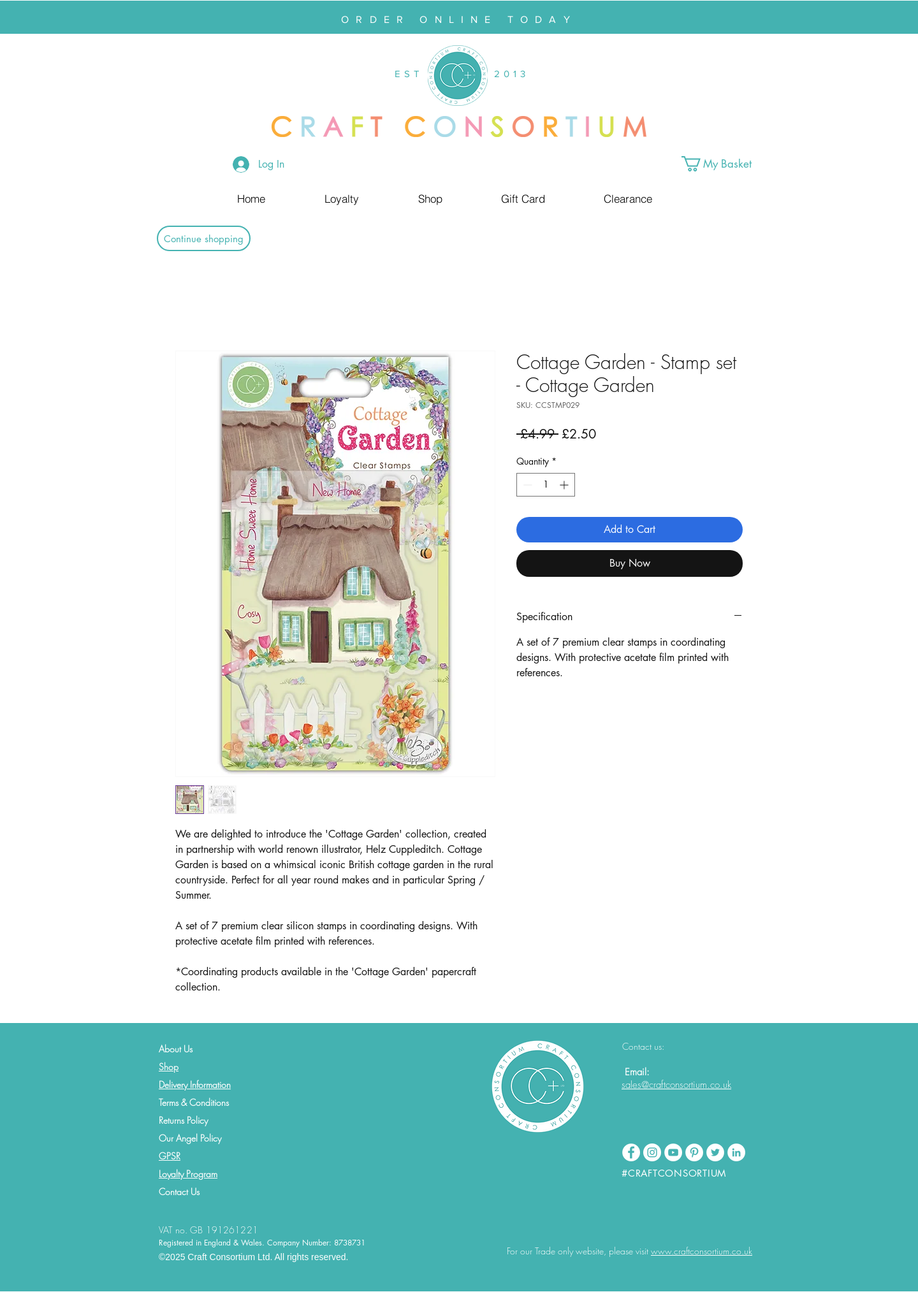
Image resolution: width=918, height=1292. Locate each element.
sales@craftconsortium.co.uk (676, 1084)
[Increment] (565, 485)
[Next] (846, 17)
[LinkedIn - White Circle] (736, 1152)
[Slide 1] (453, 2)
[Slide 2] (465, 2)
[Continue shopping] (204, 238)
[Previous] (72, 17)
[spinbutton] (545, 485)
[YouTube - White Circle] (673, 1152)
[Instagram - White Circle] (652, 1152)
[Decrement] (526, 485)
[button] (726, 163)
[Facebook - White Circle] (631, 1152)
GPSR (169, 1156)
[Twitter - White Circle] (715, 1152)
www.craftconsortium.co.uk (701, 1251)
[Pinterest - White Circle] (694, 1152)
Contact (173, 1192)
